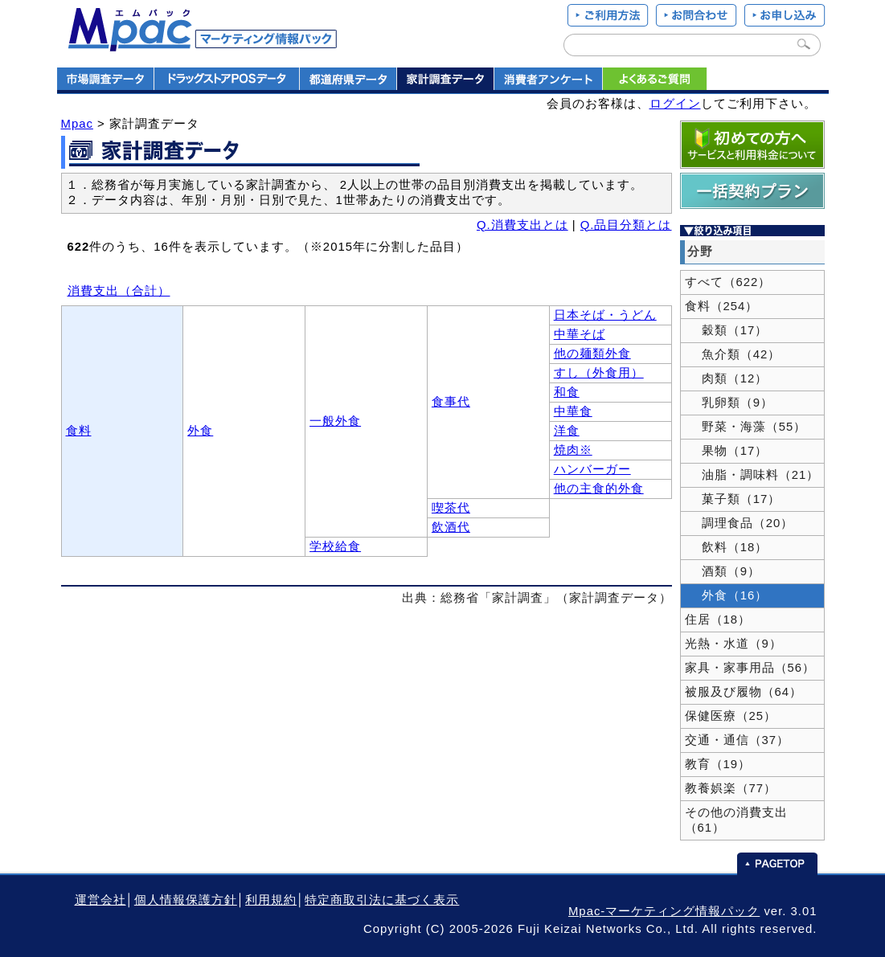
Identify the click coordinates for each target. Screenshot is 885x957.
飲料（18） (726, 547)
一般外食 (335, 421)
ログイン (675, 103)
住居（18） (718, 619)
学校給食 (335, 546)
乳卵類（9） (729, 402)
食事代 (451, 401)
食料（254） (722, 306)
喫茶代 (451, 507)
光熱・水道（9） (733, 643)
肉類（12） (726, 378)
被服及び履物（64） (744, 691)
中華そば (579, 334)
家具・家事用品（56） (750, 667)
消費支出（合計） (119, 290)
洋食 (567, 430)
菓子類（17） (733, 499)
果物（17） (726, 450)
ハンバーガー (592, 469)
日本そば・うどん (605, 315)
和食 (567, 392)
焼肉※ (573, 450)
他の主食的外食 (599, 488)
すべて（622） (728, 282)
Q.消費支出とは (522, 225)
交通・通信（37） (737, 740)
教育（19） (718, 764)
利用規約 (271, 900)
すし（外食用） (599, 372)
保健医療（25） (731, 716)
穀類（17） (726, 330)
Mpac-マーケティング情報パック (664, 911)
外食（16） (726, 595)
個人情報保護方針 (185, 900)
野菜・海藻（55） (746, 426)
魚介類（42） (733, 354)
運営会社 (100, 900)
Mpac (77, 123)
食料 (79, 430)
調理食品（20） (739, 523)
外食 (200, 430)
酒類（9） (722, 571)
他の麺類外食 (592, 353)
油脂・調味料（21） (752, 474)
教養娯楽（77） (731, 788)
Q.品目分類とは (626, 225)
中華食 (573, 411)
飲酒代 (451, 527)
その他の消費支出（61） (736, 820)
